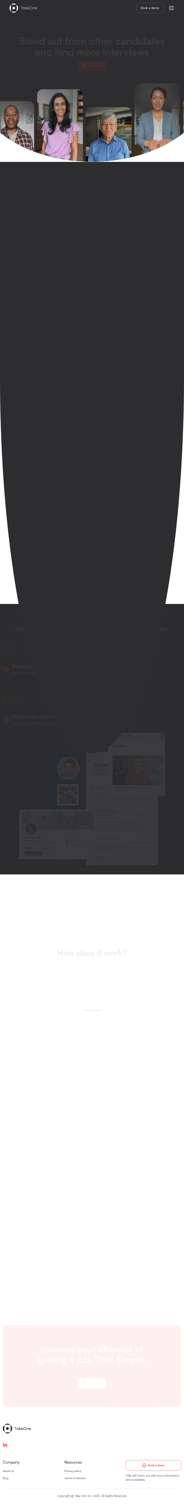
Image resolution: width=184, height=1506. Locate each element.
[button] (170, 8)
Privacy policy (72, 1471)
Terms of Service (75, 1478)
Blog (5, 1478)
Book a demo (150, 8)
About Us (8, 1471)
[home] (23, 8)
